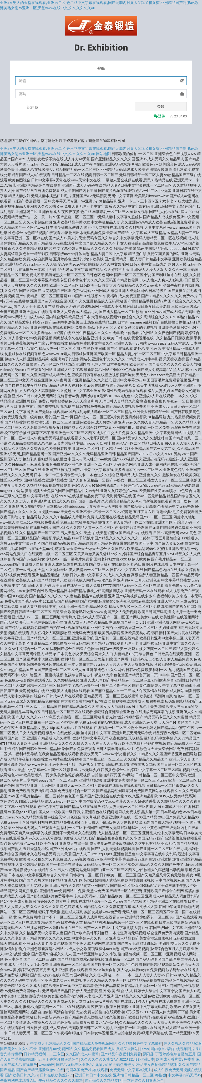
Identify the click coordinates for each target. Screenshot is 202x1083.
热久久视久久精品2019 (182, 1043)
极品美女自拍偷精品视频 (156, 1064)
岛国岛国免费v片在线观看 (87, 1069)
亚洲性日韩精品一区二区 (133, 1075)
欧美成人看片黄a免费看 (175, 1059)
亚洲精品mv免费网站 (55, 1048)
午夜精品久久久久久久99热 (60, 1080)
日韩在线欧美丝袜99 (56, 1075)
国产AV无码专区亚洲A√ (75, 1064)
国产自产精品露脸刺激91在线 (40, 1069)
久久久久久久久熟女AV (99, 1059)
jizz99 (144, 1048)
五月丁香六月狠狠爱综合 (58, 1059)
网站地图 (103, 153)
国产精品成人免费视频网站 (94, 1043)
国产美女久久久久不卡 (18, 1048)
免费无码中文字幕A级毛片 (131, 1069)
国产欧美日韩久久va (21, 1075)
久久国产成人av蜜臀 (82, 1054)
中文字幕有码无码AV (184, 1075)
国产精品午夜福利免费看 (120, 1054)
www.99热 (46, 1064)
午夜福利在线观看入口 (18, 1080)
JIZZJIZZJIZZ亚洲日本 (136, 1059)
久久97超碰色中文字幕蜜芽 (140, 1043)
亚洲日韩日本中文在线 (93, 1075)
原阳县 (148, 1054)
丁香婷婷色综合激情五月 (175, 1054)
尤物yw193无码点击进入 (115, 1064)
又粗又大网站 (127, 1048)
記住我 (32, 107)
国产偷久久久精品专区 (103, 1080)
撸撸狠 (160, 1075)
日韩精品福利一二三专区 (44, 1054)
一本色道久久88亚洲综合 (143, 1080)
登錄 (160, 106)
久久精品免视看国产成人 (94, 1048)
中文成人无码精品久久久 (50, 1043)
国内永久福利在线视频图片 (172, 1048)
